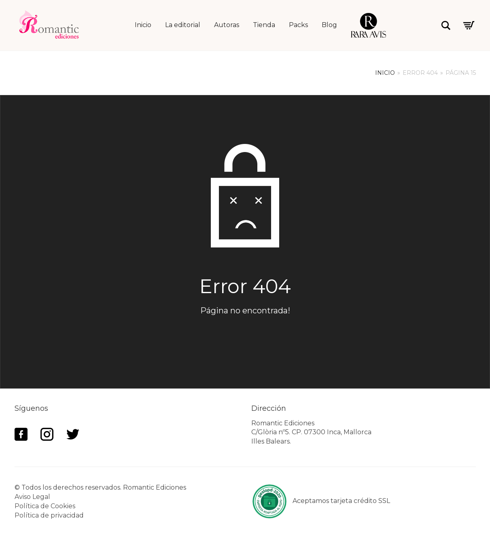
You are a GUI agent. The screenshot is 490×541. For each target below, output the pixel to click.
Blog (329, 25)
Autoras (226, 25)
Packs (298, 25)
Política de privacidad (49, 515)
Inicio (143, 25)
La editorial (182, 25)
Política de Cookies (45, 506)
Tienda (264, 25)
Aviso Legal (32, 497)
